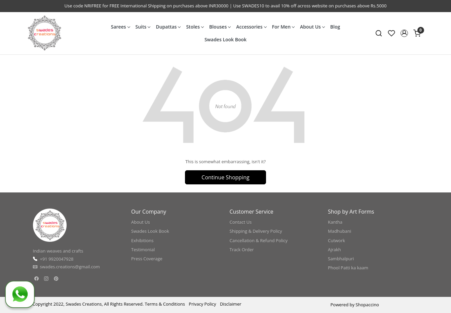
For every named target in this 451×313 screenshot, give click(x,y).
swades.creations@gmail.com (70, 267)
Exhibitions (142, 240)
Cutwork (336, 240)
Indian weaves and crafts (58, 251)
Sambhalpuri (341, 259)
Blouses (219, 27)
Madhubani (339, 231)
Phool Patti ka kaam (348, 268)
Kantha (335, 222)
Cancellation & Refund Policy (259, 240)
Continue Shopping (225, 177)
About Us (312, 27)
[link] (378, 33)
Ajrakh (334, 250)
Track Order (242, 250)
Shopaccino (367, 305)
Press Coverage (146, 259)
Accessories (251, 27)
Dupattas (168, 27)
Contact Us (241, 222)
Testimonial (143, 250)
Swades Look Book (225, 39)
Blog (335, 27)
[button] (404, 33)
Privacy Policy (202, 304)
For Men (283, 27)
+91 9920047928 (57, 259)
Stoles (194, 27)
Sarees (120, 27)
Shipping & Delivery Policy (256, 231)
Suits (143, 27)
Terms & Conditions (165, 304)
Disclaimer (230, 304)
